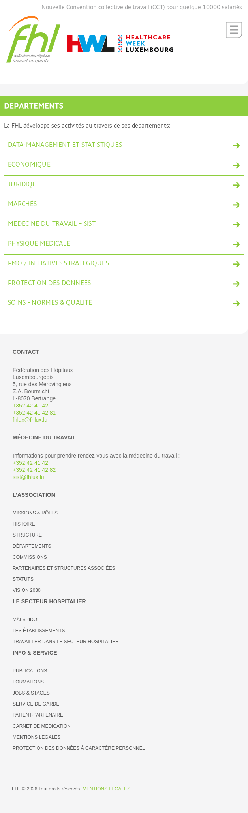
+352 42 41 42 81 (34, 412)
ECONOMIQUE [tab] (29, 165)
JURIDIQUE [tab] (24, 185)
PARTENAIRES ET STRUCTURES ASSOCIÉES (64, 568)
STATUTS (23, 579)
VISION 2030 (27, 590)
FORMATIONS (28, 682)
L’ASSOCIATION (34, 495)
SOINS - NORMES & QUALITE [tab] (50, 303)
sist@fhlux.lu (28, 477)
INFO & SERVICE (35, 653)
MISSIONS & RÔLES (35, 513)
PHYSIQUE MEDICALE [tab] (39, 244)
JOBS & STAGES (31, 693)
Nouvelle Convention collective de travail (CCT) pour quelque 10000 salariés (141, 7)
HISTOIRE (24, 524)
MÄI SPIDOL (26, 619)
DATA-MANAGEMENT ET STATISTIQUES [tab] (65, 145)
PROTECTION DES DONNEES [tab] (49, 283)
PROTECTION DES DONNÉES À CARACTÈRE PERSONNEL (79, 748)
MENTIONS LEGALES (36, 737)
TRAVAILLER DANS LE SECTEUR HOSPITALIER (66, 641)
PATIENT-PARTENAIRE (38, 715)
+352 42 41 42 (30, 405)
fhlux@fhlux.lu (30, 420)
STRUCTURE (27, 535)
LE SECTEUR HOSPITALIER (49, 601)
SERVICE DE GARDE (36, 704)
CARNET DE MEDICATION (42, 726)
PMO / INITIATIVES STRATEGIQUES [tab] (58, 264)
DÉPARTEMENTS (32, 546)
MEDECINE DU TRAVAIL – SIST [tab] (52, 224)
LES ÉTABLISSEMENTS (39, 630)
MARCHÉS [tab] (22, 204)
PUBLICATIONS (30, 671)
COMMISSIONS (30, 557)
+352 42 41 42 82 (34, 470)
